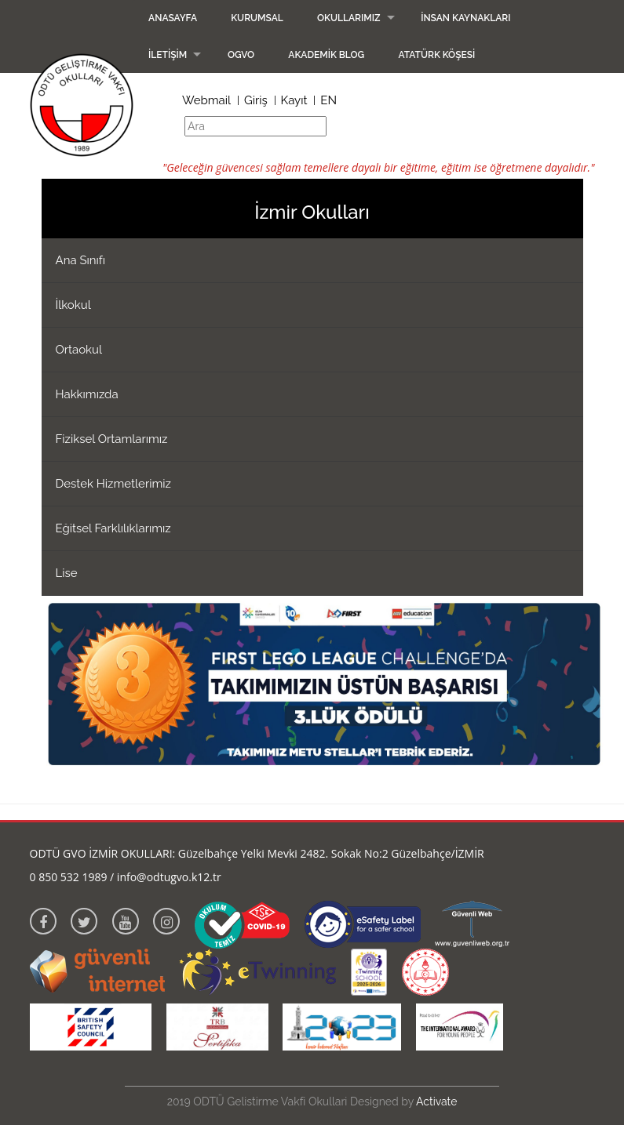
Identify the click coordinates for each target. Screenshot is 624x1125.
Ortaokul (79, 350)
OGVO (241, 54)
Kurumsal (257, 18)
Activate (436, 1101)
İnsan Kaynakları (465, 18)
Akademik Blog (326, 54)
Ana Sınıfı (81, 260)
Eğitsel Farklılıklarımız (113, 528)
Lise (67, 573)
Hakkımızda (87, 394)
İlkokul (73, 305)
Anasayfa (172, 18)
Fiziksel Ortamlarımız (112, 439)
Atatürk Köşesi (436, 54)
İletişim (167, 54)
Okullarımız (349, 18)
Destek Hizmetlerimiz (113, 484)
